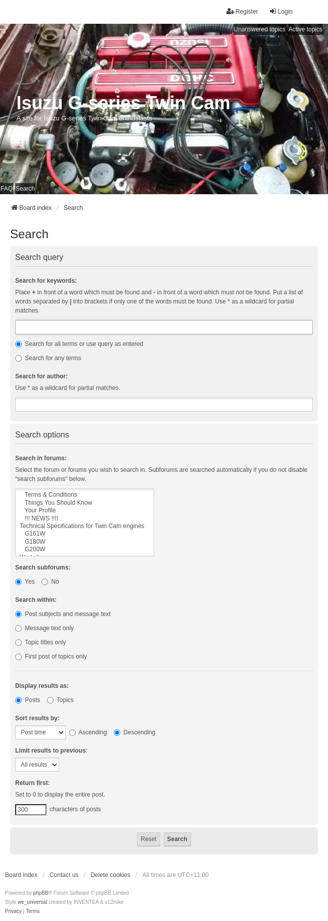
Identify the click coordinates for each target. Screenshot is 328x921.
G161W (85, 534)
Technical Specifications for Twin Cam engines (85, 526)
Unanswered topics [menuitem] (260, 29)
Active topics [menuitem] (305, 29)
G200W (85, 549)
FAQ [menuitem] (7, 188)
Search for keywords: (46, 280)
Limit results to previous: (51, 750)
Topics (60, 700)
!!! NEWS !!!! (85, 518)
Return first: (32, 782)
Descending (135, 732)
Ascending (88, 732)
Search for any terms (48, 358)
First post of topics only (51, 656)
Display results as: (42, 685)
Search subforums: (42, 567)
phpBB (41, 893)
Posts (27, 700)
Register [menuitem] (242, 11)
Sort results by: (37, 718)
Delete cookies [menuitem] (110, 875)
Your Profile (85, 510)
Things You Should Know (85, 503)
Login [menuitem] (281, 11)
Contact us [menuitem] (64, 875)
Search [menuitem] (25, 188)
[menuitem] (13, 911)
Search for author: (41, 376)
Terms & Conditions (85, 495)
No (50, 581)
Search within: (36, 599)
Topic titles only (40, 642)
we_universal (32, 902)
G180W (85, 542)
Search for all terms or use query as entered (79, 343)
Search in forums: (41, 458)
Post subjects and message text (63, 614)
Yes (25, 581)
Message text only (44, 628)
